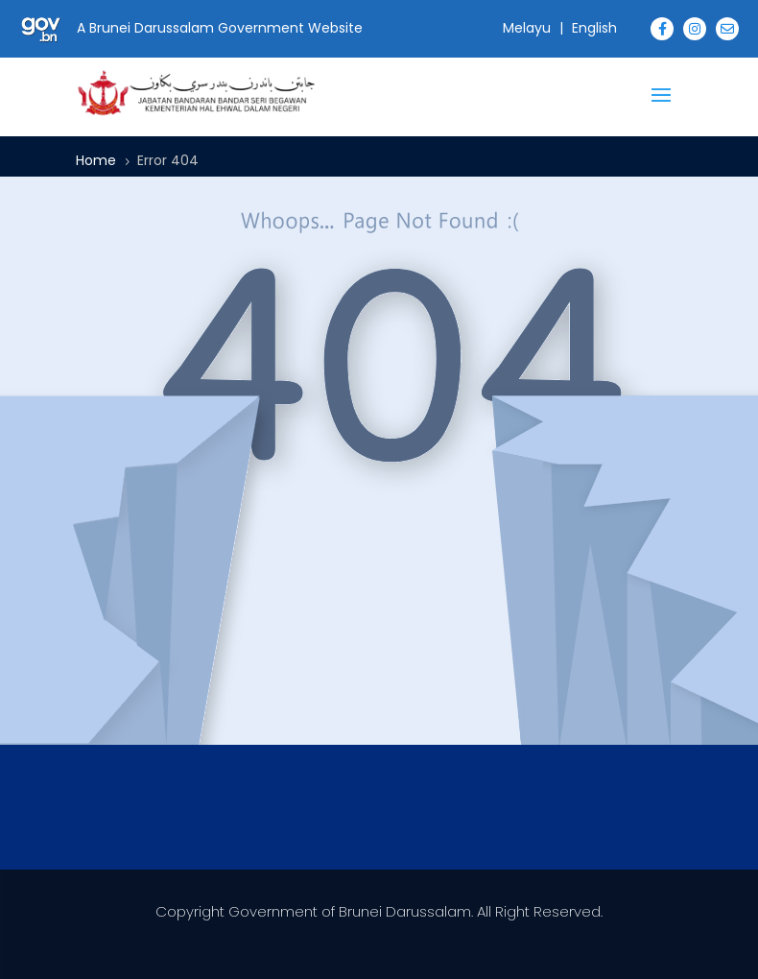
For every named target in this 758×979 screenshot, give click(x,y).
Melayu (527, 27)
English (594, 27)
